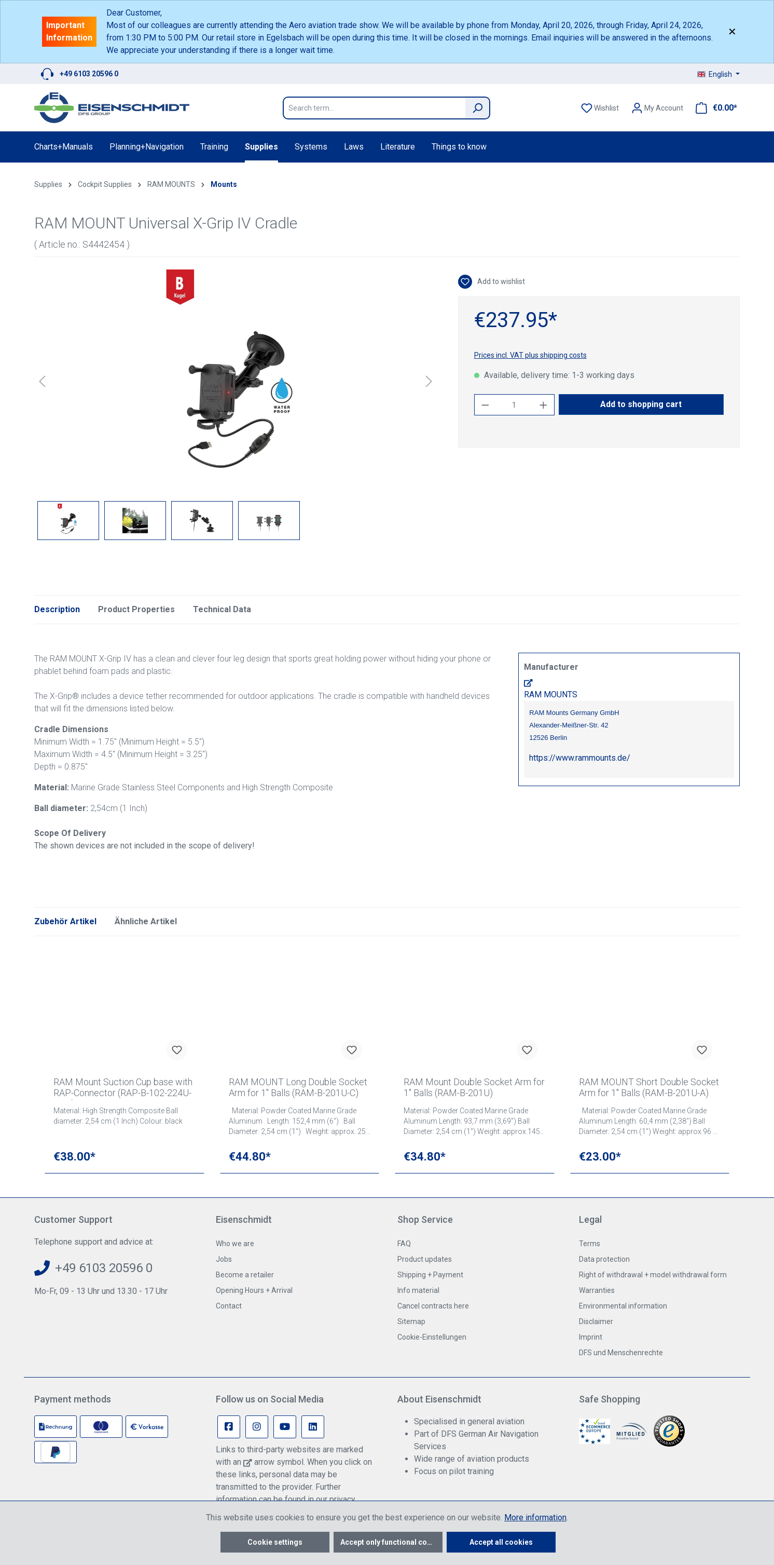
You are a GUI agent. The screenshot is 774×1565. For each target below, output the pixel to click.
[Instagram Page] (257, 1427)
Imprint (590, 1337)
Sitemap (411, 1321)
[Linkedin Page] (313, 1427)
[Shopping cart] (713, 108)
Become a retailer (245, 1275)
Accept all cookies (501, 1542)
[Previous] (42, 381)
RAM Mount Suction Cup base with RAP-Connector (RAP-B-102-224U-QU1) (122, 1088)
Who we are (235, 1243)
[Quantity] (514, 404)
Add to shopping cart (641, 404)
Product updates (424, 1259)
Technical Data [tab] (222, 609)
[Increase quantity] (544, 404)
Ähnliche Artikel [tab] (146, 921)
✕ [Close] (732, 31)
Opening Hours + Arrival (254, 1290)
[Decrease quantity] (485, 404)
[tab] (57, 609)
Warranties (597, 1290)
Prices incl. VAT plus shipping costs (530, 355)
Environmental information (623, 1306)
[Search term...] (374, 108)
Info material (418, 1290)
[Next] (429, 381)
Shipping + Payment (430, 1275)
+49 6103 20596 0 (89, 74)
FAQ (404, 1243)
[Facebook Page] (229, 1427)
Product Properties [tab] (136, 609)
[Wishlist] (600, 108)
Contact (229, 1306)
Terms (589, 1243)
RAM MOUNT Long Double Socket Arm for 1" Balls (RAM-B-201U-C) (298, 1087)
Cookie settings (274, 1542)
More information (535, 1517)
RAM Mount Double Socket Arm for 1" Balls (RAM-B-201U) (474, 1087)
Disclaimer (596, 1321)
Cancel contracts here (433, 1306)
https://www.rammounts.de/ (579, 758)
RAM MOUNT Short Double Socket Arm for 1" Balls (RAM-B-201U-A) (649, 1087)
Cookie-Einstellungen (431, 1337)
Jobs (224, 1259)
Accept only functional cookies (391, 1542)
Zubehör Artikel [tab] (65, 921)
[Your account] (657, 108)
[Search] (477, 108)
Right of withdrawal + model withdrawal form (653, 1275)
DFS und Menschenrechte (621, 1352)
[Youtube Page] (285, 1427)
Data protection (604, 1259)
